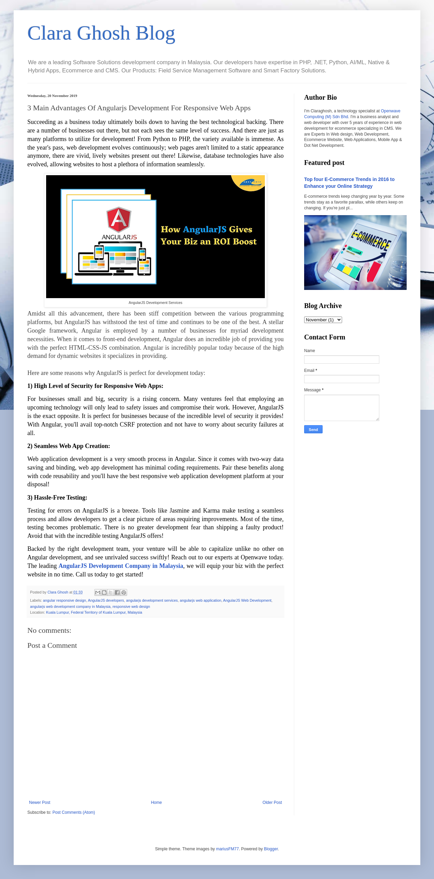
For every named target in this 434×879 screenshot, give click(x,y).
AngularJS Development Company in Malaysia (120, 565)
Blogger (271, 849)
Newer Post (39, 802)
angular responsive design (64, 600)
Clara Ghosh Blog (101, 33)
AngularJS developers (106, 600)
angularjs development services (152, 600)
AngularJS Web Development (247, 600)
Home (156, 802)
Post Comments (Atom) (73, 812)
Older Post (272, 802)
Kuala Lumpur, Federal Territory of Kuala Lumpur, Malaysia (94, 612)
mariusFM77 (227, 849)
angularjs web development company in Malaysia (70, 606)
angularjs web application (200, 600)
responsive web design (131, 606)
